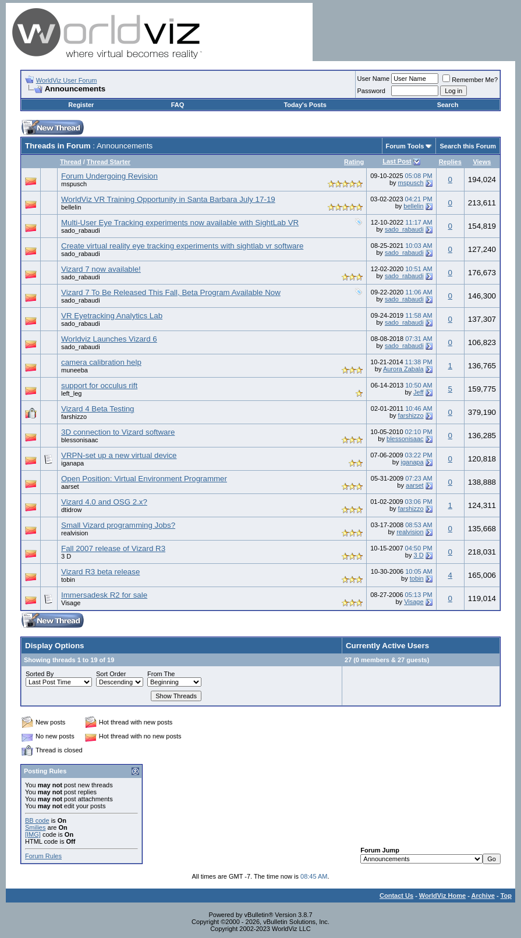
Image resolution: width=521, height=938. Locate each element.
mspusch (74, 183)
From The (161, 673)
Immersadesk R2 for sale (104, 595)
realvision (74, 533)
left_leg (71, 393)
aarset (70, 486)
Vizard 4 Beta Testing (97, 408)
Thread (70, 161)
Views (482, 161)
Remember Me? (470, 79)
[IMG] (33, 834)
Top (506, 895)
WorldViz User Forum (66, 80)
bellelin (71, 207)
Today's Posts (304, 104)
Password (371, 90)
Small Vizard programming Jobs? (118, 525)
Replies (450, 161)
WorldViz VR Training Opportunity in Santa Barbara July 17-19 (168, 199)
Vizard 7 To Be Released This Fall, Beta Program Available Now (171, 292)
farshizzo (74, 416)
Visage (70, 602)
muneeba (74, 370)
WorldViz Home (442, 895)
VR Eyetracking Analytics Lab (111, 315)
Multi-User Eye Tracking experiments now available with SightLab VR (180, 222)
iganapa (72, 463)
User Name (373, 78)
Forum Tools (405, 146)
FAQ (178, 104)
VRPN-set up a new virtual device (119, 455)
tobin (68, 579)
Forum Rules (43, 855)
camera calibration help (101, 362)
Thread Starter (108, 161)
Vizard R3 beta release (100, 571)
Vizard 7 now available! (101, 269)
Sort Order (111, 673)
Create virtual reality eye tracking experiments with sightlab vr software (182, 245)
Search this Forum (468, 146)
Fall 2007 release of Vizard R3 (113, 548)
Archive (483, 895)
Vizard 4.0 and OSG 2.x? (104, 502)
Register (81, 104)
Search (448, 104)
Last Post (397, 161)
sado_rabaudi (80, 230)
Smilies (35, 827)
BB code (37, 820)
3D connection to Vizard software (118, 432)
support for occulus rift (99, 385)
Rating (354, 161)
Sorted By (40, 673)
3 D (66, 556)
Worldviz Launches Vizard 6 (109, 339)
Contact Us (396, 895)
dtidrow (71, 509)
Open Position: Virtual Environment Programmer (144, 478)
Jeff (418, 392)
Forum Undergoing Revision (109, 176)
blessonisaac (79, 439)
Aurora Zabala (403, 368)
